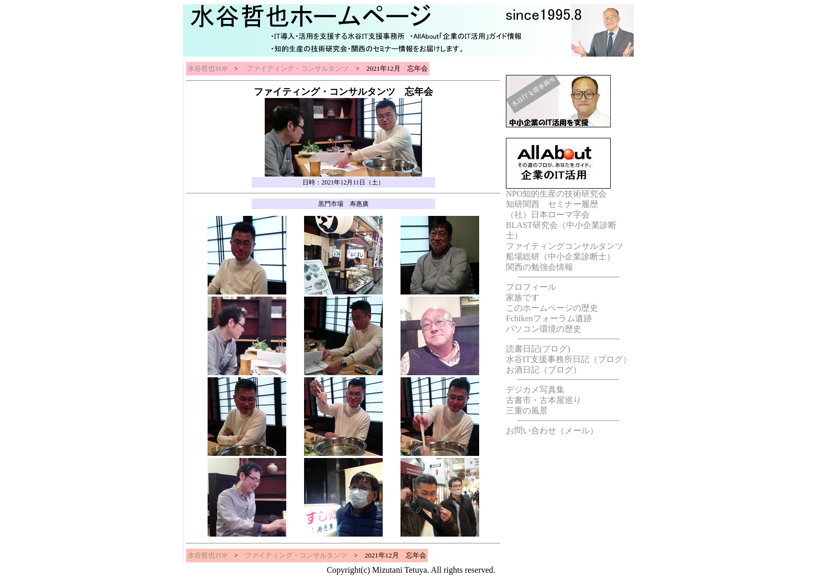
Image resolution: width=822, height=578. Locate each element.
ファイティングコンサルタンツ (564, 246)
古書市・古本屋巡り (543, 400)
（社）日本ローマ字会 (548, 214)
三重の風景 (527, 410)
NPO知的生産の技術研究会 (556, 193)
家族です (522, 297)
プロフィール (531, 286)
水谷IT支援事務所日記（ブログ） (568, 359)
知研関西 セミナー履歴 (552, 204)
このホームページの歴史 (552, 307)
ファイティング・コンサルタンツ (297, 68)
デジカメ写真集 (535, 389)
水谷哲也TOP (208, 68)
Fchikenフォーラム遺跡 (549, 318)
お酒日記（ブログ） (543, 369)
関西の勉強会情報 (539, 267)
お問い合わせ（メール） (552, 430)
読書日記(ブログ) (538, 348)
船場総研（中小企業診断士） (560, 256)
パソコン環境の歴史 (543, 328)
